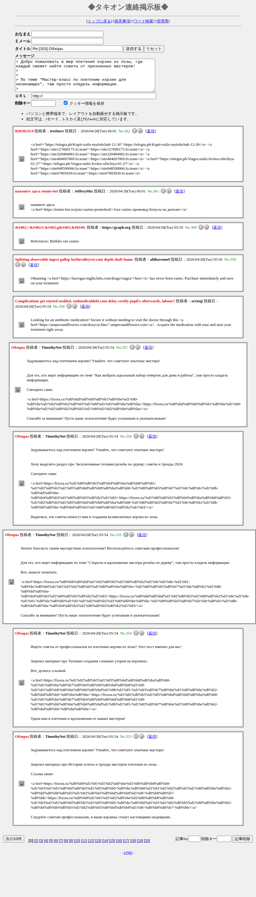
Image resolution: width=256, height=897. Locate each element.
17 (126, 847)
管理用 (162, 21)
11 (84, 847)
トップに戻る (99, 21)
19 (140, 847)
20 (147, 847)
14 (105, 847)
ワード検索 (143, 21)
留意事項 (122, 21)
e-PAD (128, 859)
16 (119, 847)
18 (133, 847)
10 (77, 847)
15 (112, 847)
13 (98, 847)
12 (91, 847)
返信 (151, 137)
